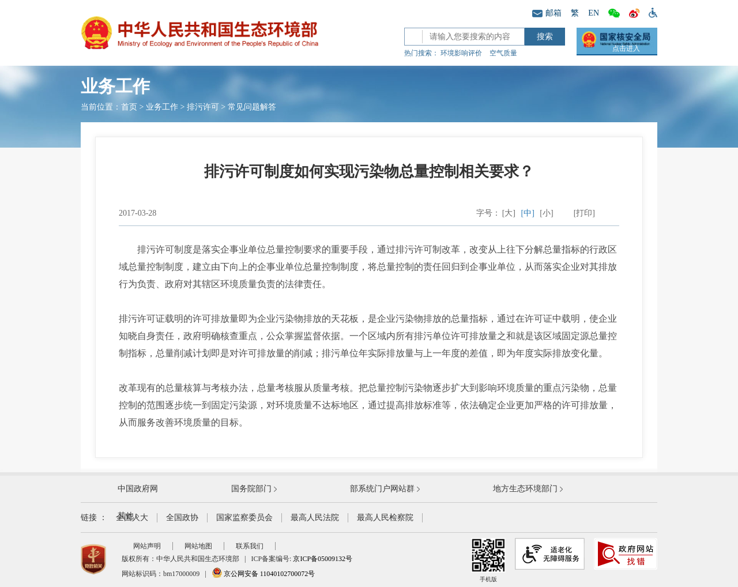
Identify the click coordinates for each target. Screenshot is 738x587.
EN (593, 13)
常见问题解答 (252, 107)
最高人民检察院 (385, 517)
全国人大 (132, 517)
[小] (546, 213)
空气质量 (503, 53)
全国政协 (182, 517)
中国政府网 (138, 488)
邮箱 (547, 13)
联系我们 (249, 546)
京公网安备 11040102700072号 (263, 574)
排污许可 (203, 107)
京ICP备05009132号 (322, 559)
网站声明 (147, 546)
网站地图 (198, 546)
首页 (129, 107)
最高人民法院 (315, 517)
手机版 (488, 560)
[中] (527, 213)
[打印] (584, 213)
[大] (508, 213)
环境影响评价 (461, 53)
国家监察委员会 (244, 517)
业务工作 (162, 107)
